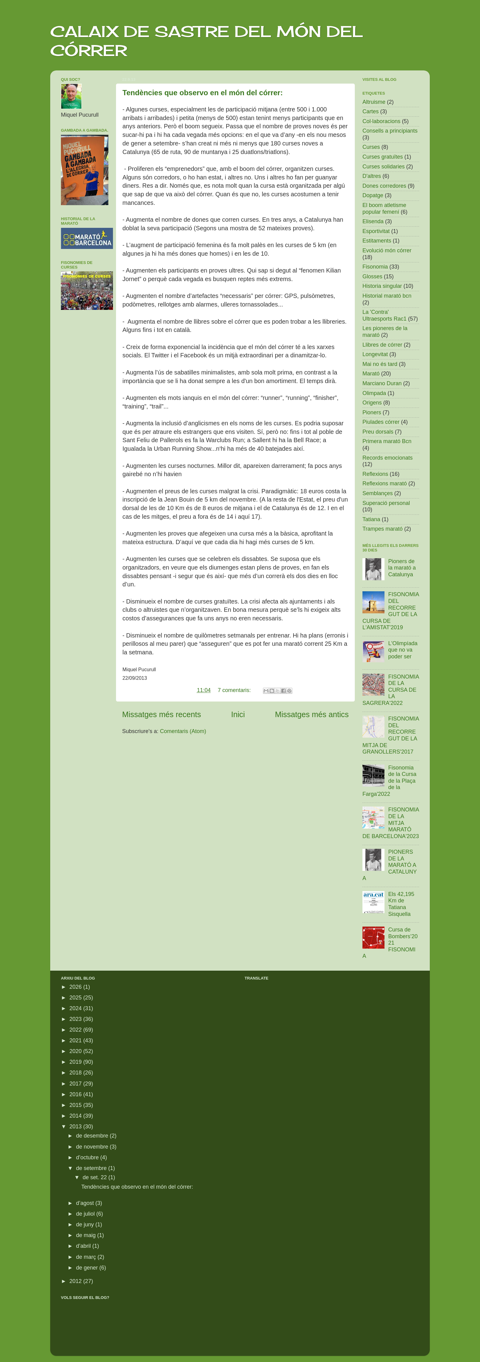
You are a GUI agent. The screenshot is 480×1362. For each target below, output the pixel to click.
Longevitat (375, 354)
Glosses (372, 276)
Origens (372, 403)
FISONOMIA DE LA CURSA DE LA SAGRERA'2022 (390, 690)
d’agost (85, 1203)
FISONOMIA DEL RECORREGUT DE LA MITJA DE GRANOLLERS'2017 (390, 735)
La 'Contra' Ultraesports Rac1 (384, 315)
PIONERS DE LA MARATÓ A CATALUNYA (389, 865)
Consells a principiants (390, 131)
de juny (85, 1224)
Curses (371, 147)
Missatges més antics (312, 714)
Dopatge (372, 195)
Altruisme (373, 102)
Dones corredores (384, 186)
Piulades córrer (380, 422)
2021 (76, 1040)
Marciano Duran (382, 383)
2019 (76, 1062)
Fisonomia (375, 267)
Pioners (371, 412)
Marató (371, 374)
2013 (76, 1126)
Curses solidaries (383, 167)
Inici (238, 714)
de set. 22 (95, 1177)
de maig (86, 1235)
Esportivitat (376, 231)
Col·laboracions (381, 121)
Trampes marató (382, 529)
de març (86, 1257)
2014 (76, 1116)
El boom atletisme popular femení (384, 208)
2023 (76, 1019)
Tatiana (371, 519)
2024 (76, 1008)
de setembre (92, 1168)
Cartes (370, 111)
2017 (76, 1084)
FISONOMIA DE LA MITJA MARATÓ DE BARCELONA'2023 (390, 823)
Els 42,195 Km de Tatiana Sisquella (401, 904)
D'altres (371, 176)
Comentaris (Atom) (183, 731)
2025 (76, 998)
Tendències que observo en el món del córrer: (202, 92)
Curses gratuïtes (382, 157)
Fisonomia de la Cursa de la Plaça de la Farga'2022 (389, 781)
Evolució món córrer (386, 250)
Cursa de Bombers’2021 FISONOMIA (390, 943)
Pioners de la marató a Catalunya (402, 568)
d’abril (84, 1246)
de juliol (86, 1214)
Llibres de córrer (382, 345)
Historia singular (382, 286)
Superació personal (386, 503)
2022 (76, 1030)
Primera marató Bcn (386, 441)
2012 (76, 1281)
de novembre (93, 1147)
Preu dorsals (377, 432)
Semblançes (377, 493)
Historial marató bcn (386, 296)
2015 (76, 1105)
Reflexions (375, 474)
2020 (76, 1051)
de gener (87, 1268)
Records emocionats (387, 458)
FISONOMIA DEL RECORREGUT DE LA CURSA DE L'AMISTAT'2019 (390, 610)
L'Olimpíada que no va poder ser (402, 650)
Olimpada (374, 393)
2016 (76, 1094)
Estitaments (376, 241)
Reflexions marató (384, 483)
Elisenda (373, 221)
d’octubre (88, 1157)
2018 (76, 1073)
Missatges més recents (161, 714)
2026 (76, 987)
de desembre (93, 1136)
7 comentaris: (235, 690)
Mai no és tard (379, 364)
